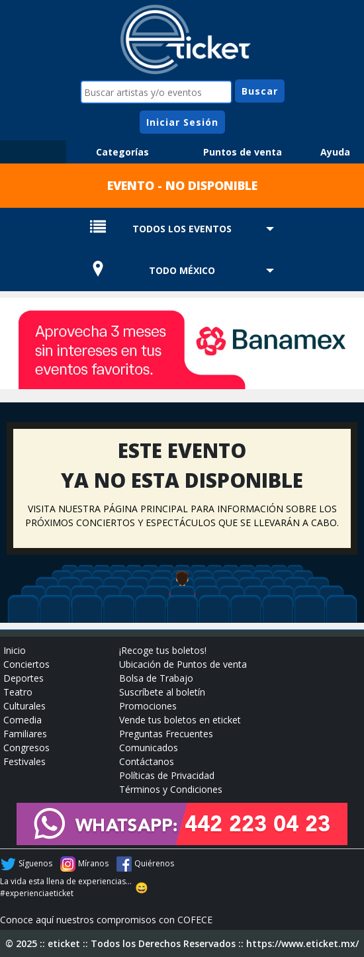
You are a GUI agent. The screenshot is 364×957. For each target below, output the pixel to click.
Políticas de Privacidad (166, 775)
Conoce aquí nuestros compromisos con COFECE (106, 919)
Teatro (17, 692)
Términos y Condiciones (170, 789)
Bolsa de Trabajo (156, 678)
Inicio (14, 650)
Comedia (22, 719)
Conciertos (26, 664)
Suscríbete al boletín (162, 692)
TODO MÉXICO (182, 270)
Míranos (93, 863)
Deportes (23, 678)
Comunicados (148, 747)
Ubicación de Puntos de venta (183, 664)
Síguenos (35, 863)
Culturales (24, 706)
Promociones (148, 706)
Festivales (24, 761)
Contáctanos (146, 761)
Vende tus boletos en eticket (180, 719)
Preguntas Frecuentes (166, 733)
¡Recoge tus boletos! (162, 650)
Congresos (26, 747)
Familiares (25, 733)
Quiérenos (154, 863)
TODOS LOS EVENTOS (182, 228)
